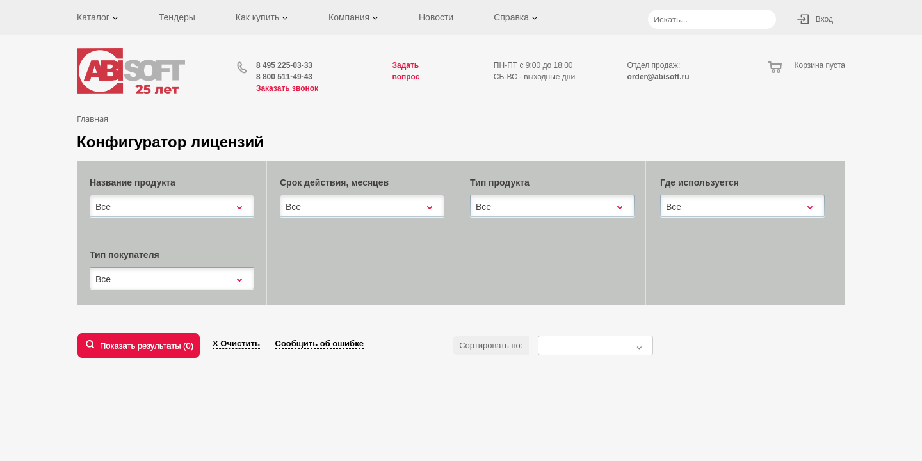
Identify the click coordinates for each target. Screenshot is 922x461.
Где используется (699, 182)
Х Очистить (236, 343)
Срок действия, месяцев (334, 182)
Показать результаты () (146, 345)
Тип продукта (500, 182)
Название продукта (132, 182)
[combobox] (172, 206)
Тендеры (177, 17)
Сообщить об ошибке (319, 343)
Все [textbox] (103, 207)
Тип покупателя (124, 255)
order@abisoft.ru (658, 76)
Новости (436, 17)
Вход (824, 19)
